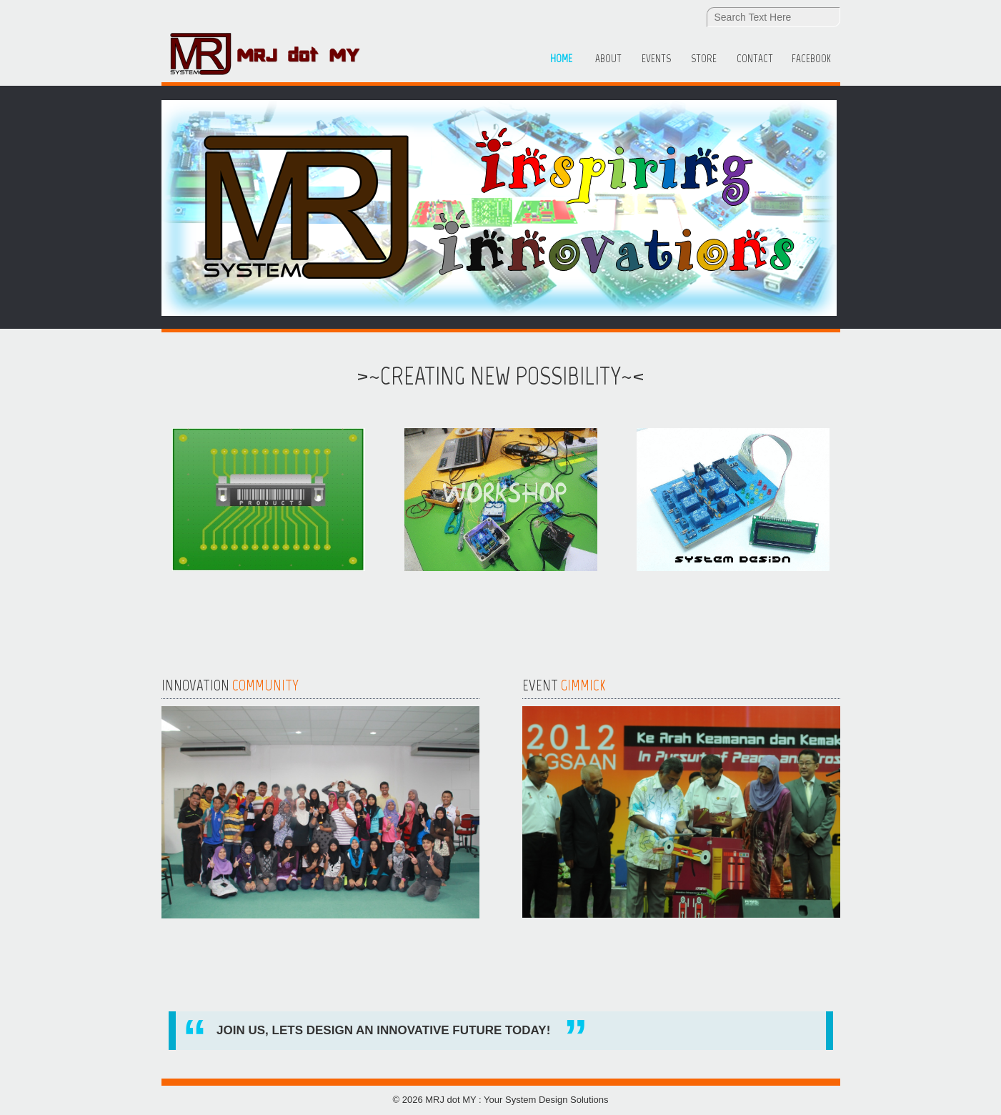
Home (561, 58)
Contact (755, 58)
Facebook (811, 58)
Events (656, 58)
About (608, 58)
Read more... (211, 947)
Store (704, 58)
